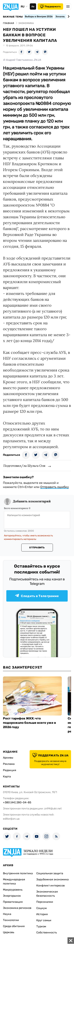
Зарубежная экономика (52, 879)
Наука (7, 914)
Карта (7, 776)
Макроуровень (12, 889)
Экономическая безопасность (47, 893)
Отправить (37, 547)
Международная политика (14, 881)
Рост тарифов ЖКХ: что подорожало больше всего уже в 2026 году (29, 723)
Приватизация (13, 902)
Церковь (8, 932)
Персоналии (44, 902)
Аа (32, 6)
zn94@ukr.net (53, 808)
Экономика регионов (17, 908)
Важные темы (13, 16)
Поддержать (50, 6)
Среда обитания (14, 926)
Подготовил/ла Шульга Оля (24, 466)
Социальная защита (49, 873)
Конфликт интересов (50, 885)
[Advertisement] (37, 974)
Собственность (46, 932)
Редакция (9, 770)
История (42, 914)
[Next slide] (68, 16)
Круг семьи (43, 920)
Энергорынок (12, 895)
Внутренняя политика (18, 873)
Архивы (8, 757)
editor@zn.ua (11, 818)
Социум (41, 908)
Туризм (41, 926)
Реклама (9, 764)
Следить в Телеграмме (37, 596)
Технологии (11, 920)
